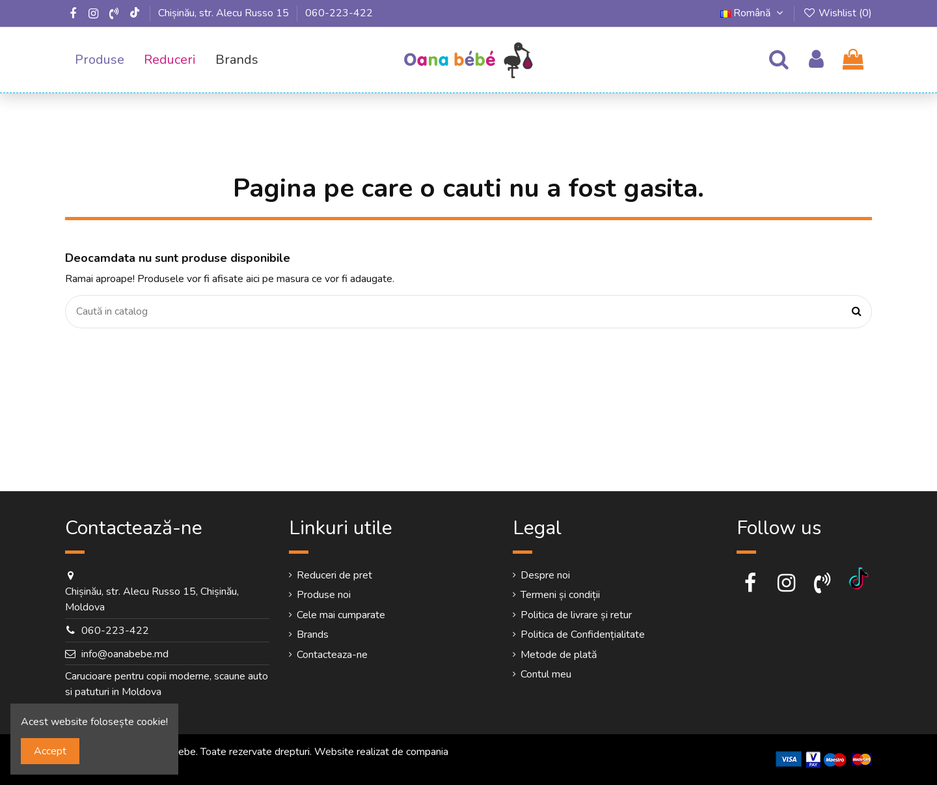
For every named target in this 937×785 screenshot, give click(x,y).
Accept (50, 751)
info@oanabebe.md (125, 654)
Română (753, 13)
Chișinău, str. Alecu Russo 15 (223, 13)
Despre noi (545, 575)
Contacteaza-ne (332, 655)
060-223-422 (339, 13)
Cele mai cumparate (341, 615)
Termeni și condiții (560, 595)
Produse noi (324, 595)
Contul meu (546, 674)
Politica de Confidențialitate (583, 634)
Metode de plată (559, 655)
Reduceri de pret (334, 575)
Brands (313, 634)
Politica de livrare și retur (576, 615)
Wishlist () (837, 13)
